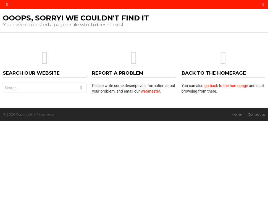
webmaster (150, 91)
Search (80, 88)
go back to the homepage (226, 85)
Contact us (256, 114)
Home (236, 114)
